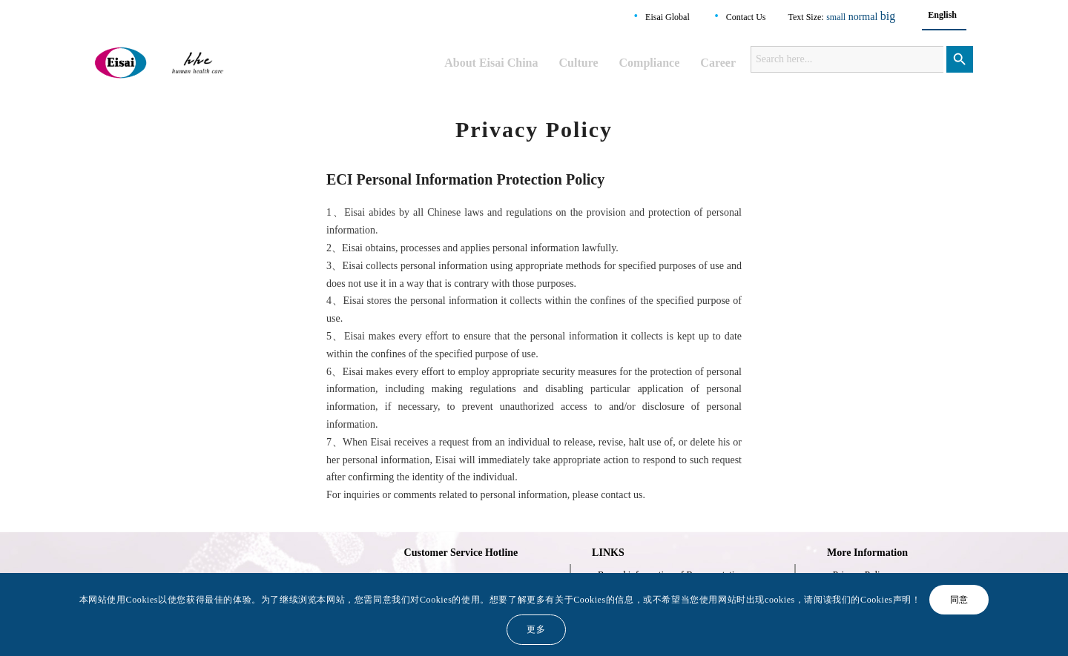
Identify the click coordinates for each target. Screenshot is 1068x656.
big (887, 16)
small (836, 17)
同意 (959, 599)
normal (863, 16)
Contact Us (746, 17)
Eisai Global (667, 17)
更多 (536, 629)
